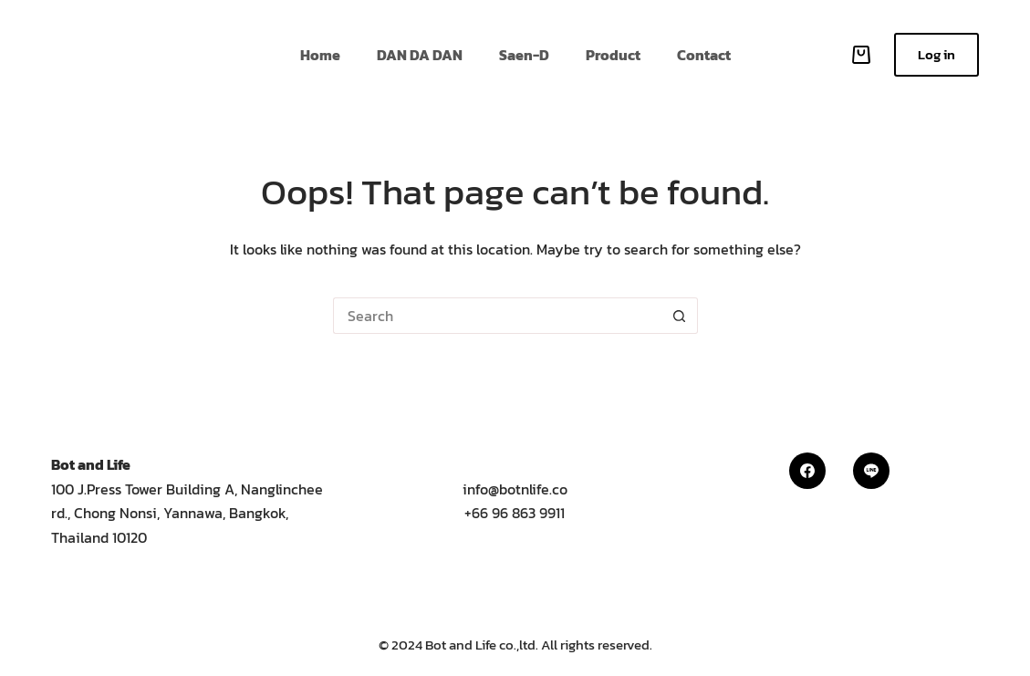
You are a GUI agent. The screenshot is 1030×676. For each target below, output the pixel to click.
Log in (936, 54)
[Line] (871, 470)
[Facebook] (807, 470)
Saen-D (524, 55)
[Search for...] (497, 315)
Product (613, 55)
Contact (704, 55)
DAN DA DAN (420, 55)
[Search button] (679, 315)
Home (320, 55)
